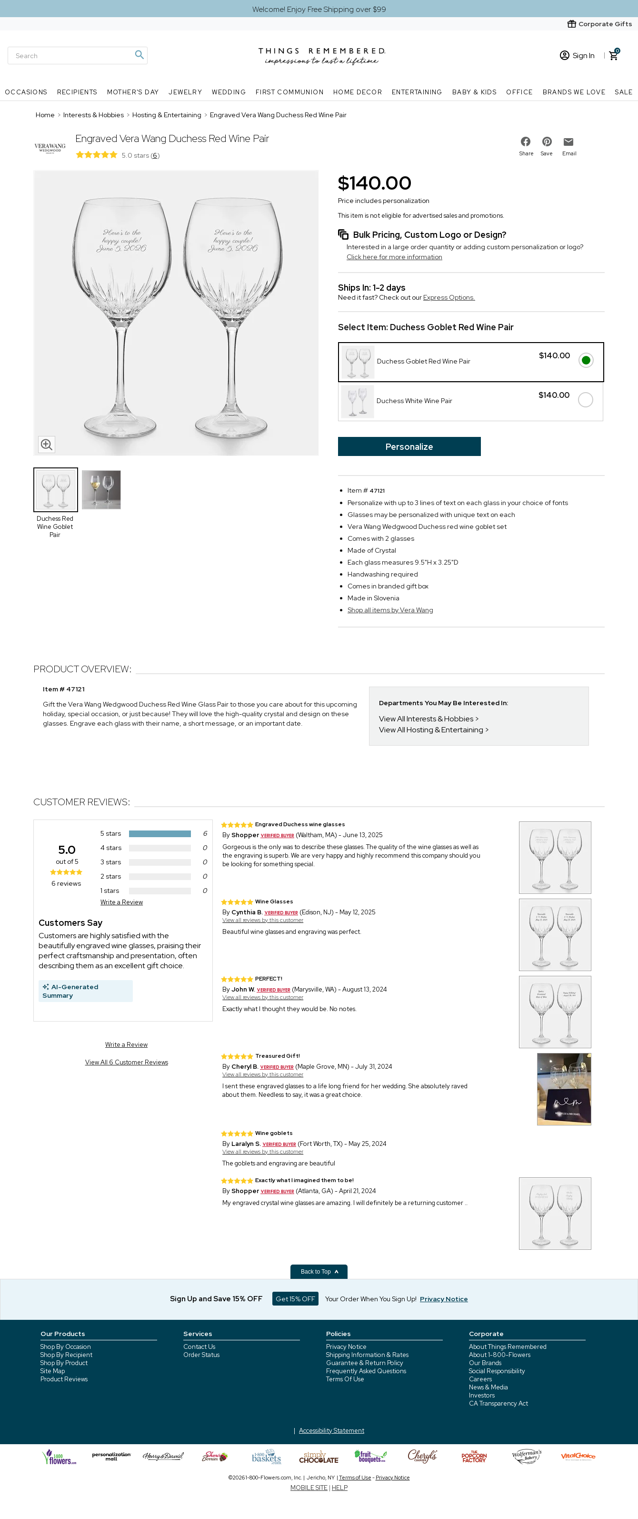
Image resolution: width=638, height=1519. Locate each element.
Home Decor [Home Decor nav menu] (357, 92)
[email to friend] (568, 142)
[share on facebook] (525, 141)
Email (569, 153)
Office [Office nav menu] (519, 92)
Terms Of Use (345, 1379)
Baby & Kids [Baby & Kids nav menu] (474, 92)
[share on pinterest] (547, 141)
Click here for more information (394, 257)
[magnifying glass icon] (46, 444)
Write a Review (121, 902)
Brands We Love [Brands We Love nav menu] (574, 92)
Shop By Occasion (65, 1347)
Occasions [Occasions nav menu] (26, 92)
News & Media (488, 1387)
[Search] (78, 55)
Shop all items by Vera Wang (390, 610)
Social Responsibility (497, 1371)
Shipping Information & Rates (367, 1355)
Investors (482, 1395)
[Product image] (176, 314)
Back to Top (320, 1271)
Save (547, 153)
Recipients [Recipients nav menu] (77, 92)
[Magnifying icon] (139, 55)
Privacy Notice (346, 1347)
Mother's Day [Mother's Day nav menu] (133, 92)
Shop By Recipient (66, 1355)
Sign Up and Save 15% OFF (216, 1299)
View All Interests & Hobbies (426, 719)
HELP (340, 1488)
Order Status (201, 1355)
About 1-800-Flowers (499, 1355)
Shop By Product (64, 1363)
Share (526, 153)
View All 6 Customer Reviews (126, 1062)
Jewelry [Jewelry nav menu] (185, 92)
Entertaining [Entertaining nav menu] (417, 92)
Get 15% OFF (295, 1299)
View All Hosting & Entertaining (431, 730)
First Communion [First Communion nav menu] (290, 92)
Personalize (409, 446)
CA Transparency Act (498, 1403)
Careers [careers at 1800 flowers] (480, 1379)
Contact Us (199, 1347)
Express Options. (449, 297)
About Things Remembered (508, 1347)
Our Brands (485, 1363)
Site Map (52, 1371)
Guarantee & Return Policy (364, 1363)
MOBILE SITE (309, 1488)
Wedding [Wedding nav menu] (229, 92)
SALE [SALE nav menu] (624, 92)
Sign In (577, 56)
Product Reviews (64, 1379)
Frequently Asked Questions (366, 1371)
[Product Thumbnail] (55, 489)
